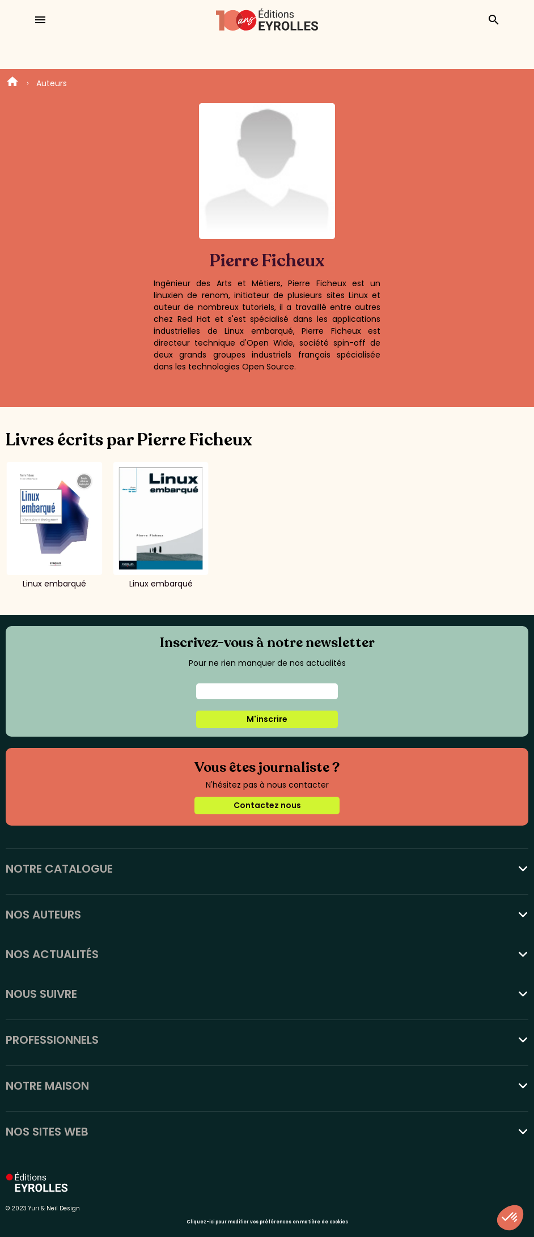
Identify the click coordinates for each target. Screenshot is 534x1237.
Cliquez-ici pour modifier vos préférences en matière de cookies (267, 1222)
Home (12, 83)
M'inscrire (267, 719)
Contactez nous (267, 805)
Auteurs (51, 83)
